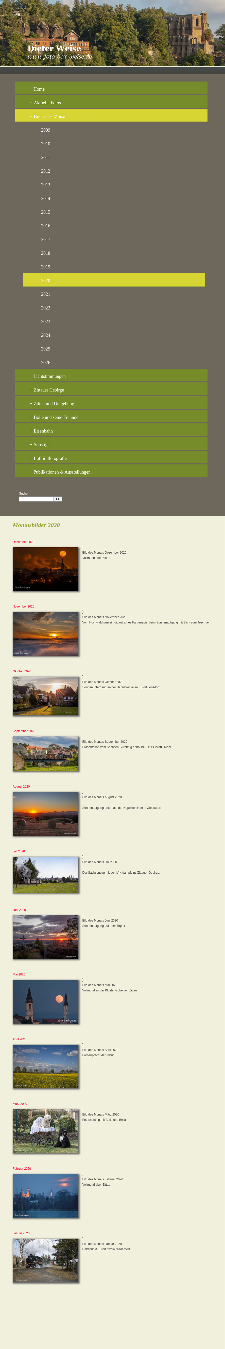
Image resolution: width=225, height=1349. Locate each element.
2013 (45, 184)
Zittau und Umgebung (52, 403)
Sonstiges (40, 444)
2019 (45, 266)
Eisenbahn (41, 431)
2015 (45, 212)
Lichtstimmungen (49, 376)
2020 (45, 280)
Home (39, 89)
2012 (45, 171)
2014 (45, 198)
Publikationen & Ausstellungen (62, 472)
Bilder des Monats (48, 116)
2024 (45, 335)
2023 (45, 321)
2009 (45, 130)
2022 (45, 307)
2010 (45, 143)
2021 (45, 294)
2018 (45, 253)
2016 (45, 225)
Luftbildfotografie (48, 458)
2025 (45, 348)
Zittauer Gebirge (47, 390)
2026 (45, 362)
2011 (45, 157)
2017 (45, 239)
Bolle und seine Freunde (54, 417)
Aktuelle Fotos (45, 102)
